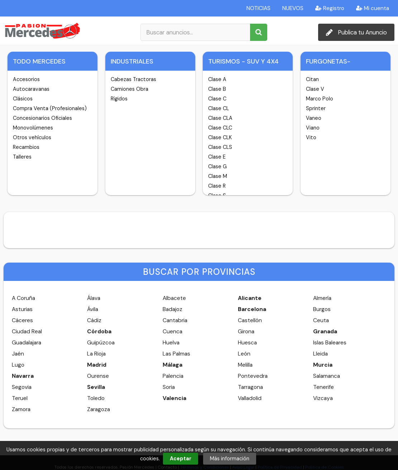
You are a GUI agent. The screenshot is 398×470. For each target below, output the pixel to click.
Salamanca (326, 376)
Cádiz (94, 320)
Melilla (245, 364)
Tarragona (250, 387)
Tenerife (323, 387)
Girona (246, 331)
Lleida (320, 353)
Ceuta (321, 320)
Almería (322, 298)
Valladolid (250, 398)
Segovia (22, 387)
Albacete (174, 298)
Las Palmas (176, 353)
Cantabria (175, 320)
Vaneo (313, 118)
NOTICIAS (258, 8)
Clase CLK (220, 137)
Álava (93, 298)
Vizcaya (323, 398)
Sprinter (316, 108)
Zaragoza (98, 409)
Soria (169, 387)
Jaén (18, 353)
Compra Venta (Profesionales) (50, 108)
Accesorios (26, 79)
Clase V (315, 89)
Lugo (18, 364)
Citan (312, 79)
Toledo (96, 398)
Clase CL (218, 108)
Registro (329, 8)
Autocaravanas (31, 89)
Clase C (217, 98)
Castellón (250, 320)
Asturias (22, 309)
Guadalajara (26, 342)
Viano (313, 127)
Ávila (92, 309)
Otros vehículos (32, 137)
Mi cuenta (372, 8)
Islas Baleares (329, 342)
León (244, 353)
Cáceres (22, 320)
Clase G (217, 166)
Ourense (98, 376)
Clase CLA (220, 118)
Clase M (217, 176)
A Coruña (23, 298)
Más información (229, 458)
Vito (311, 137)
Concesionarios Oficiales (42, 118)
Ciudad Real (27, 331)
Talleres (22, 157)
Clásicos (23, 98)
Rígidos (119, 98)
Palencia (173, 376)
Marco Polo (319, 98)
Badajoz (172, 309)
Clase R (217, 186)
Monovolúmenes (33, 127)
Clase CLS (220, 147)
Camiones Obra (129, 89)
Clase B (217, 89)
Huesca (247, 342)
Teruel (20, 398)
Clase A (217, 79)
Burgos (322, 309)
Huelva (171, 342)
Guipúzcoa (101, 342)
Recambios (26, 147)
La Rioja (96, 353)
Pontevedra (253, 376)
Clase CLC (220, 127)
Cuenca (172, 331)
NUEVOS (292, 8)
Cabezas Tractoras (133, 79)
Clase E (217, 157)
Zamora (21, 409)
